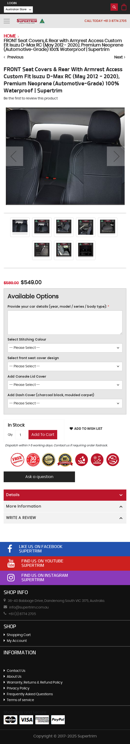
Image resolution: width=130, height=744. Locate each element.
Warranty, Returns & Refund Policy (35, 682)
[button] (16, 10)
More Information (23, 506)
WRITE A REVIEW (21, 518)
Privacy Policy (18, 688)
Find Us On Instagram (44, 575)
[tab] (65, 495)
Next (120, 57)
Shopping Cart (19, 635)
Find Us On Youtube (42, 560)
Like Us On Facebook (41, 546)
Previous (13, 57)
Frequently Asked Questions (30, 694)
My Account (17, 641)
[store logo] (30, 21)
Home (10, 36)
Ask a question (42, 477)
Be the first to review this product (31, 98)
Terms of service (20, 700)
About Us (14, 676)
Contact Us (16, 671)
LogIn (12, 3)
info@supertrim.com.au (29, 607)
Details (13, 495)
